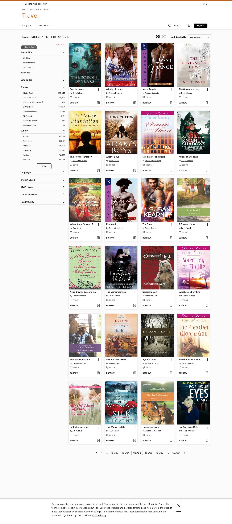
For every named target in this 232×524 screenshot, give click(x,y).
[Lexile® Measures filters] (43, 194)
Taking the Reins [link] (150, 427)
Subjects (27, 25)
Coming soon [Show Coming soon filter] (28, 67)
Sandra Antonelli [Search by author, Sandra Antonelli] (188, 431)
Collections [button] (43, 25)
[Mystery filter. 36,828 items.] (44, 159)
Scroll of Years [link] (77, 89)
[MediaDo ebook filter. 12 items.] (44, 125)
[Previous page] (96, 453)
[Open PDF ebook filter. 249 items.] (44, 120)
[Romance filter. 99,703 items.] (44, 145)
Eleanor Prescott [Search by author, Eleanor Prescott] (79, 296)
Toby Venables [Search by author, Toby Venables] (187, 160)
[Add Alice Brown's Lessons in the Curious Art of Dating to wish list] (98, 306)
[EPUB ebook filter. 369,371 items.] (44, 107)
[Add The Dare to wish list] (171, 238)
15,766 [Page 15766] (149, 453)
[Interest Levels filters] (43, 180)
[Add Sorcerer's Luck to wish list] (171, 306)
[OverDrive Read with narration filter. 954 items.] (44, 102)
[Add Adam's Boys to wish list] (134, 170)
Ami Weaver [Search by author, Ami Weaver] (77, 431)
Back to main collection (34, 4)
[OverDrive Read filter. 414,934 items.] (44, 97)
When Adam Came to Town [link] (83, 224)
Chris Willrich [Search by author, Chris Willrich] (77, 93)
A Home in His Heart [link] (116, 359)
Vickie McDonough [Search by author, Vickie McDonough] (153, 160)
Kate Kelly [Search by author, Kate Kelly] (76, 228)
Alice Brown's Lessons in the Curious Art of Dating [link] (83, 292)
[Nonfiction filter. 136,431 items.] (44, 141)
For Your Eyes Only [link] (188, 427)
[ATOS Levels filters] (43, 187)
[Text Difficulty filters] (43, 202)
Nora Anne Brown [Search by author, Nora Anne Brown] (79, 160)
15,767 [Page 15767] (159, 453)
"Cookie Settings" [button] (92, 511)
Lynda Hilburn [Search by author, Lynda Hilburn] (114, 296)
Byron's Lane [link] (149, 359)
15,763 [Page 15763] (115, 453)
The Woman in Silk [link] (115, 427)
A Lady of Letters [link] (114, 89)
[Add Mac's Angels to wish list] (171, 103)
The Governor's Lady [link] (189, 89)
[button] (174, 26)
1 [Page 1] (101, 453)
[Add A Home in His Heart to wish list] (134, 373)
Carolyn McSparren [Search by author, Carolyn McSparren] (153, 431)
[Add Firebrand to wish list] (134, 238)
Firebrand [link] (111, 224)
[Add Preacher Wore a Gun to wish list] (207, 373)
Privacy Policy (127, 504)
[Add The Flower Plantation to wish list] (98, 170)
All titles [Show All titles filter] (26, 58)
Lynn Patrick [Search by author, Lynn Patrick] (186, 228)
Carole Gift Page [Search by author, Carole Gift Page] (188, 296)
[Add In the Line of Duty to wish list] (98, 441)
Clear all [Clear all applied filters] (60, 45)
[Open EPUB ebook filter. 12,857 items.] (44, 111)
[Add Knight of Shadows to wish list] (207, 170)
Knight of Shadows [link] (188, 157)
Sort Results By (178, 37)
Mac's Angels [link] (149, 89)
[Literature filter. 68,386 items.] (44, 150)
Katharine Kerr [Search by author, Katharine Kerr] (151, 296)
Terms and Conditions (103, 504)
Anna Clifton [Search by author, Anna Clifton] (114, 160)
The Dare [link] (147, 224)
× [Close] (179, 506)
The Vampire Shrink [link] (116, 292)
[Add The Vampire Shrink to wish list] (134, 306)
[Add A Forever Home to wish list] (207, 238)
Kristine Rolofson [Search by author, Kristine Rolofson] (79, 363)
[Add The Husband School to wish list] (98, 373)
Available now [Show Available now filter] (29, 63)
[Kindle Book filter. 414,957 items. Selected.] (44, 93)
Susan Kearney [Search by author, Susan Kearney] (151, 228)
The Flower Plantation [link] (81, 157)
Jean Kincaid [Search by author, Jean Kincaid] (114, 363)
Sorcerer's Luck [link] (150, 292)
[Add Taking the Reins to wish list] (171, 441)
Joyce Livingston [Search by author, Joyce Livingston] (188, 363)
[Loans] (187, 26)
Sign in (200, 25)
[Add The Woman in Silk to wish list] (134, 441)
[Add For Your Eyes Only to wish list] (207, 441)
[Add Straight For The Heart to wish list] (171, 170)
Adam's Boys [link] (112, 157)
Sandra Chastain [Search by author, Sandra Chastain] (152, 93)
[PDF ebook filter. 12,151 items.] (44, 116)
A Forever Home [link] (187, 224)
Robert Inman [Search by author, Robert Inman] (186, 93)
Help (205, 4)
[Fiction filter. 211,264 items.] (44, 136)
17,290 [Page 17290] (176, 453)
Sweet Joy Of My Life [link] (189, 292)
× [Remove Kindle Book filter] (22, 47)
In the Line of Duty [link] (79, 427)
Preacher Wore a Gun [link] (189, 359)
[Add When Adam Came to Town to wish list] (98, 238)
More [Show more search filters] (44, 166)
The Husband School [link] (80, 359)
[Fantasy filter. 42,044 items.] (44, 155)
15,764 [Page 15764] (125, 453)
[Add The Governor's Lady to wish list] (207, 103)
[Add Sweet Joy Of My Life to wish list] (207, 306)
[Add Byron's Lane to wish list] (171, 373)
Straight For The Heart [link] (153, 157)
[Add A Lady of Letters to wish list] (134, 103)
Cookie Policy (99, 515)
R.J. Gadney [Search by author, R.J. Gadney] (114, 431)
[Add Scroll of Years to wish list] (98, 103)
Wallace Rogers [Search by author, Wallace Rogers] (151, 363)
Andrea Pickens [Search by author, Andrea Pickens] (115, 93)
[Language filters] (43, 172)
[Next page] (184, 453)
